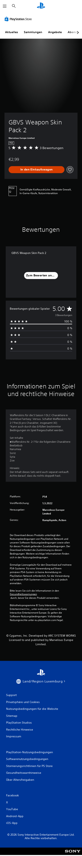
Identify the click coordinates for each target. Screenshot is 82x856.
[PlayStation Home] (41, 6)
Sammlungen (33, 32)
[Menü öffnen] (4, 6)
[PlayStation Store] (19, 19)
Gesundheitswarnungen (23, 594)
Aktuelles (11, 32)
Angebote (55, 32)
